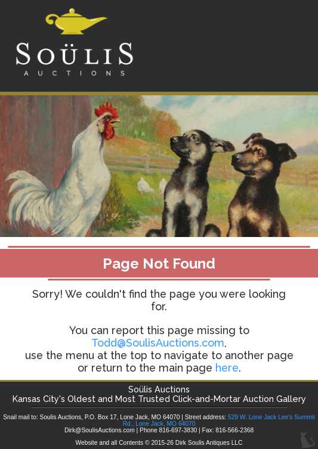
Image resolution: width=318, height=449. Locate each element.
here (227, 367)
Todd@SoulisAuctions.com (157, 342)
